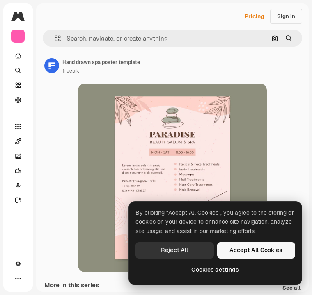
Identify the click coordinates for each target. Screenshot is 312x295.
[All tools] (18, 126)
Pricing (254, 16)
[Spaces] (18, 141)
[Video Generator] (18, 170)
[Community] (18, 100)
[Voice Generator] (18, 185)
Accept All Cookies (256, 250)
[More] (18, 278)
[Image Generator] (18, 156)
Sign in (286, 16)
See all (291, 288)
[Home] (18, 55)
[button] (54, 38)
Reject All (174, 250)
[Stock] (18, 85)
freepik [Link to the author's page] (70, 71)
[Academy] (18, 263)
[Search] (18, 70)
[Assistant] (18, 200)
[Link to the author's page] (51, 65)
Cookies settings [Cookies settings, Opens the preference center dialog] (215, 269)
